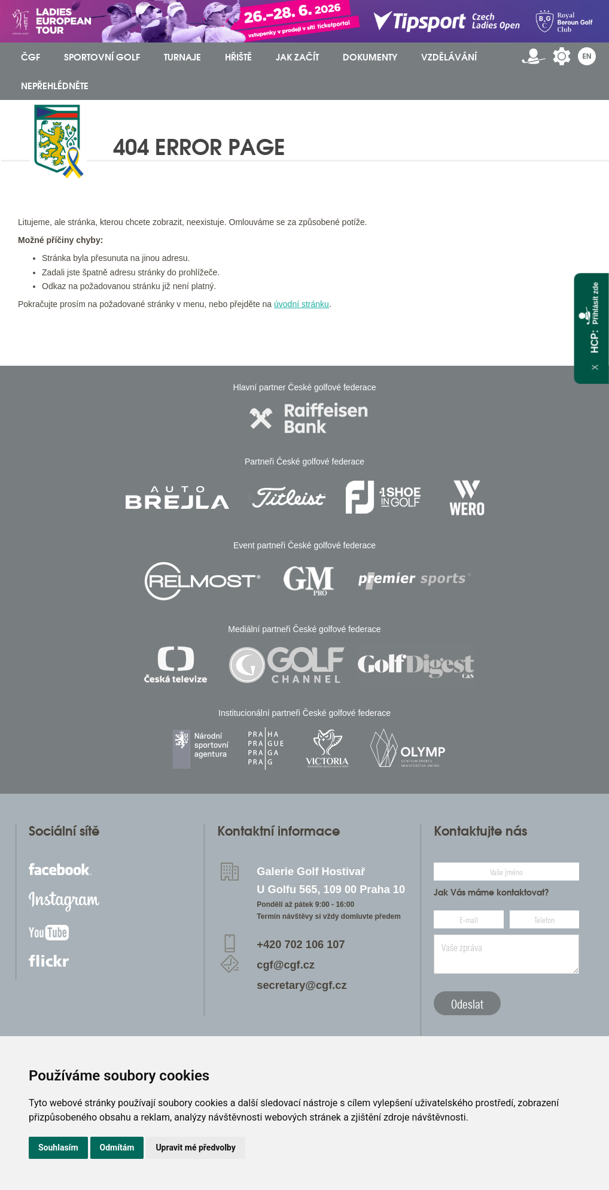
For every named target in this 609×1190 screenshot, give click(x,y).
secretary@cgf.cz (301, 985)
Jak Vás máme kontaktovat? (491, 892)
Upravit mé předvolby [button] (195, 1147)
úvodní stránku (301, 304)
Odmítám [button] (117, 1147)
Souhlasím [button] (58, 1147)
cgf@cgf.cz (286, 965)
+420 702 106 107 (301, 945)
